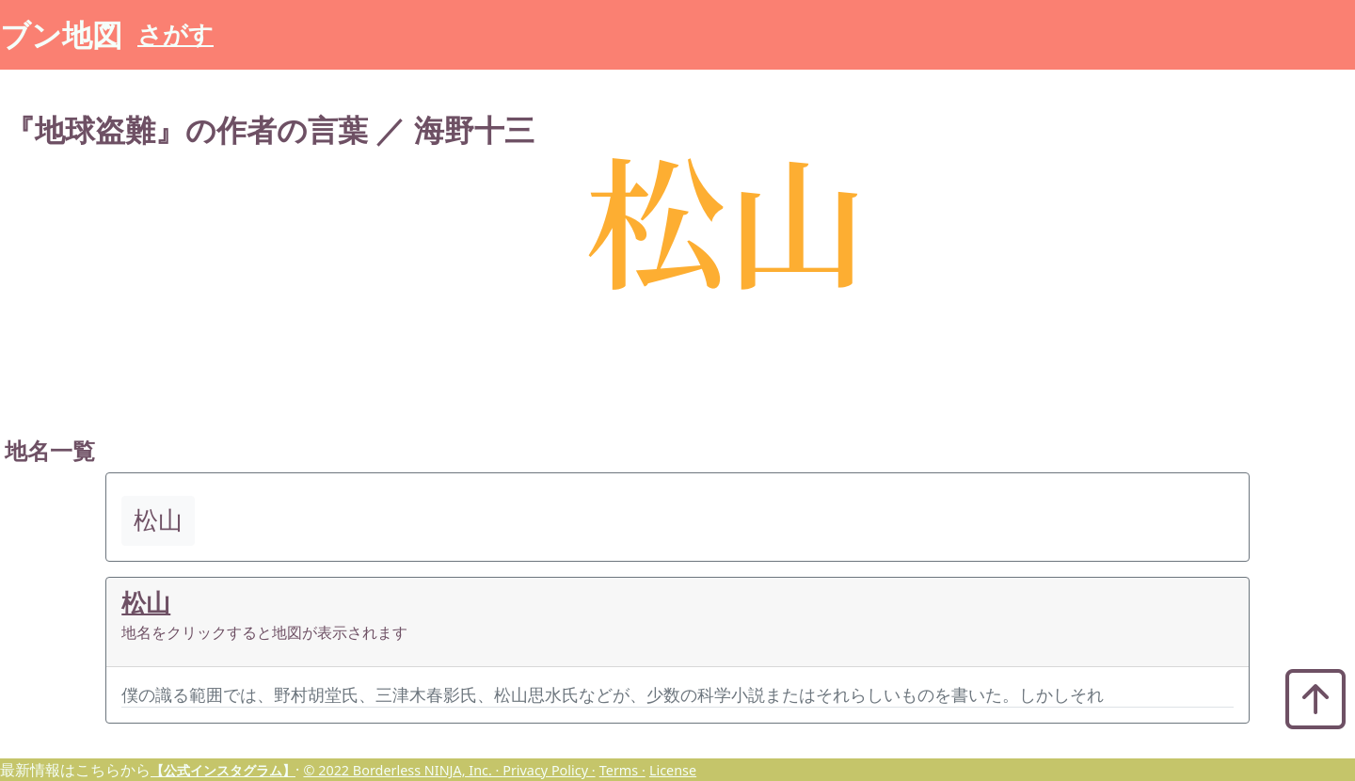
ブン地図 (61, 34)
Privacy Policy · (548, 770)
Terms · (622, 770)
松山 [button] (158, 519)
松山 (145, 602)
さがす (175, 34)
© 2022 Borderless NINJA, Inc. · (402, 770)
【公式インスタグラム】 (223, 770)
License (672, 770)
